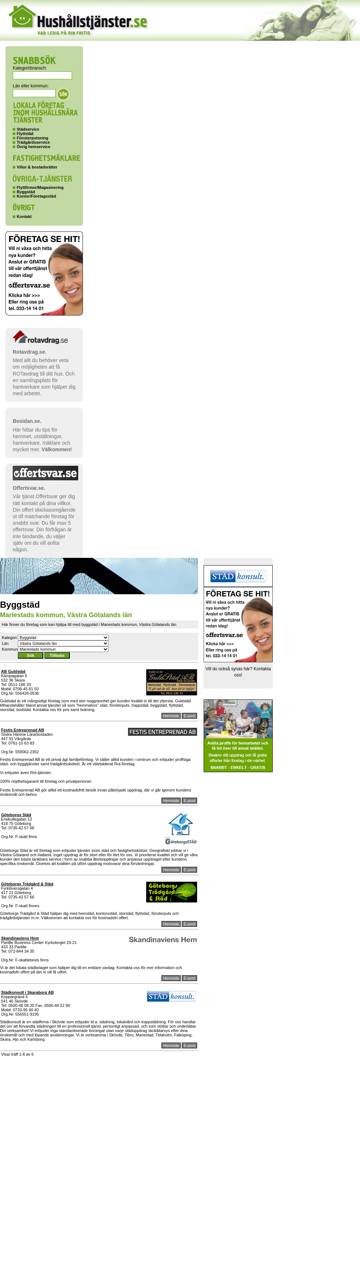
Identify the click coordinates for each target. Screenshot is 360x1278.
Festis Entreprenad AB (22, 730)
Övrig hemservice (33, 146)
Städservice (28, 129)
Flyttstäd (25, 133)
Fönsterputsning (32, 138)
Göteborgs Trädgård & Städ (27, 884)
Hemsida (171, 716)
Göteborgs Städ (16, 815)
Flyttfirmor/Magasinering (40, 187)
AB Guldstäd (13, 671)
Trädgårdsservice (33, 142)
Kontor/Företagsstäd (36, 196)
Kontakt (24, 216)
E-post (189, 716)
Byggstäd (26, 192)
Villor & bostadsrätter (37, 167)
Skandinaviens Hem (20, 938)
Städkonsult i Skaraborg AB (27, 992)
